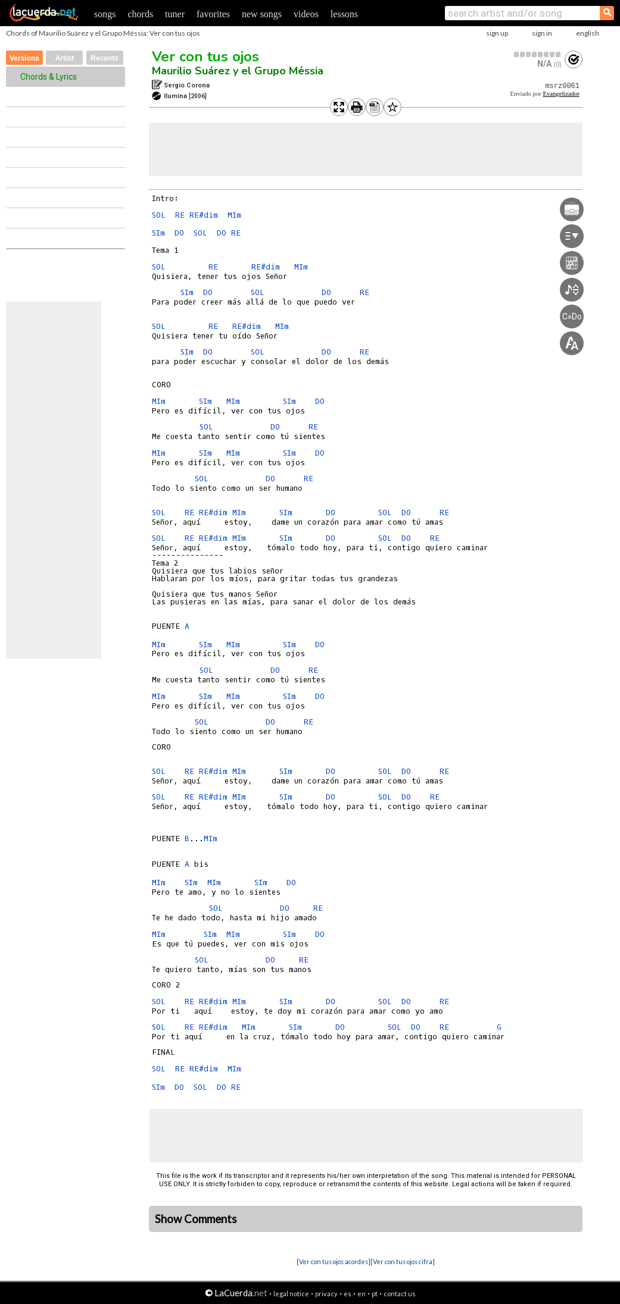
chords (140, 14)
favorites (213, 14)
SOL (159, 215)
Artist (64, 58)
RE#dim (203, 215)
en (361, 1293)
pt (375, 1293)
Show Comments (196, 1218)
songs (105, 14)
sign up (497, 33)
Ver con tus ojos (205, 56)
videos (306, 14)
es (347, 1293)
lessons (344, 14)
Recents (105, 58)
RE (180, 215)
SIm (158, 233)
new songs (262, 14)
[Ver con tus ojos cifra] (402, 1261)
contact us (400, 1293)
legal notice (291, 1293)
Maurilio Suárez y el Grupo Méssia (237, 71)
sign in (542, 33)
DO (179, 233)
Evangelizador (561, 93)
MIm (234, 215)
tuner (175, 14)
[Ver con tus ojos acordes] (333, 1261)
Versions (24, 58)
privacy (326, 1293)
